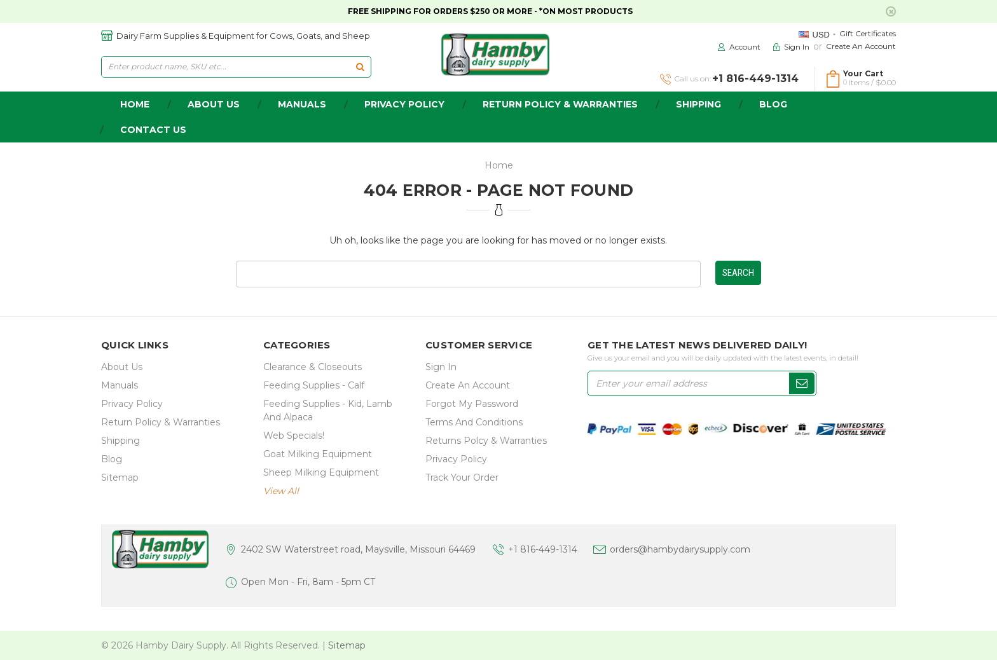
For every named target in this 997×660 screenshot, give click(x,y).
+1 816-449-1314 (542, 549)
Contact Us (153, 129)
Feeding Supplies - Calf (313, 385)
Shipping (698, 104)
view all (281, 491)
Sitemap (120, 477)
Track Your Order (461, 477)
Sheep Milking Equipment (321, 472)
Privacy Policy (404, 104)
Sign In (441, 367)
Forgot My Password (471, 403)
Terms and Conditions (474, 422)
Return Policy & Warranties (560, 104)
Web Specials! (293, 435)
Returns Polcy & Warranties (486, 440)
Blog (773, 104)
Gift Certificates (867, 33)
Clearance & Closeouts (312, 367)
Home (499, 165)
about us (214, 104)
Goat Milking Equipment (317, 454)
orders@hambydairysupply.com (680, 549)
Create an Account (861, 46)
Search (738, 272)
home (134, 104)
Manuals (302, 104)
